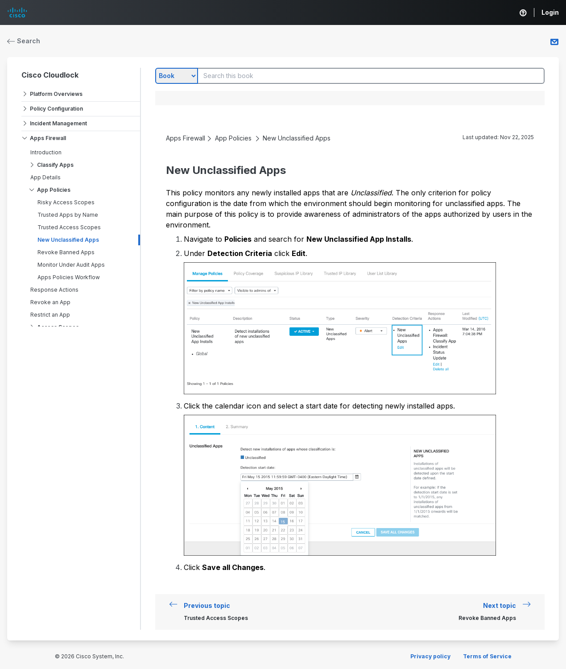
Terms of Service (487, 656)
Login (550, 12)
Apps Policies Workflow (68, 277)
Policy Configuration (56, 108)
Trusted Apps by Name (67, 214)
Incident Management (58, 123)
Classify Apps (55, 164)
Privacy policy (430, 656)
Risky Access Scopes (66, 202)
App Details (45, 177)
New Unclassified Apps (68, 239)
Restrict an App (50, 314)
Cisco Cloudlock (49, 74)
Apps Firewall (48, 138)
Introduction (46, 152)
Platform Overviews (56, 94)
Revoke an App (50, 302)
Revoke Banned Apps (66, 252)
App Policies (53, 189)
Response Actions (54, 289)
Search (23, 41)
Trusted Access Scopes (69, 227)
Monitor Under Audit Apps (71, 264)
